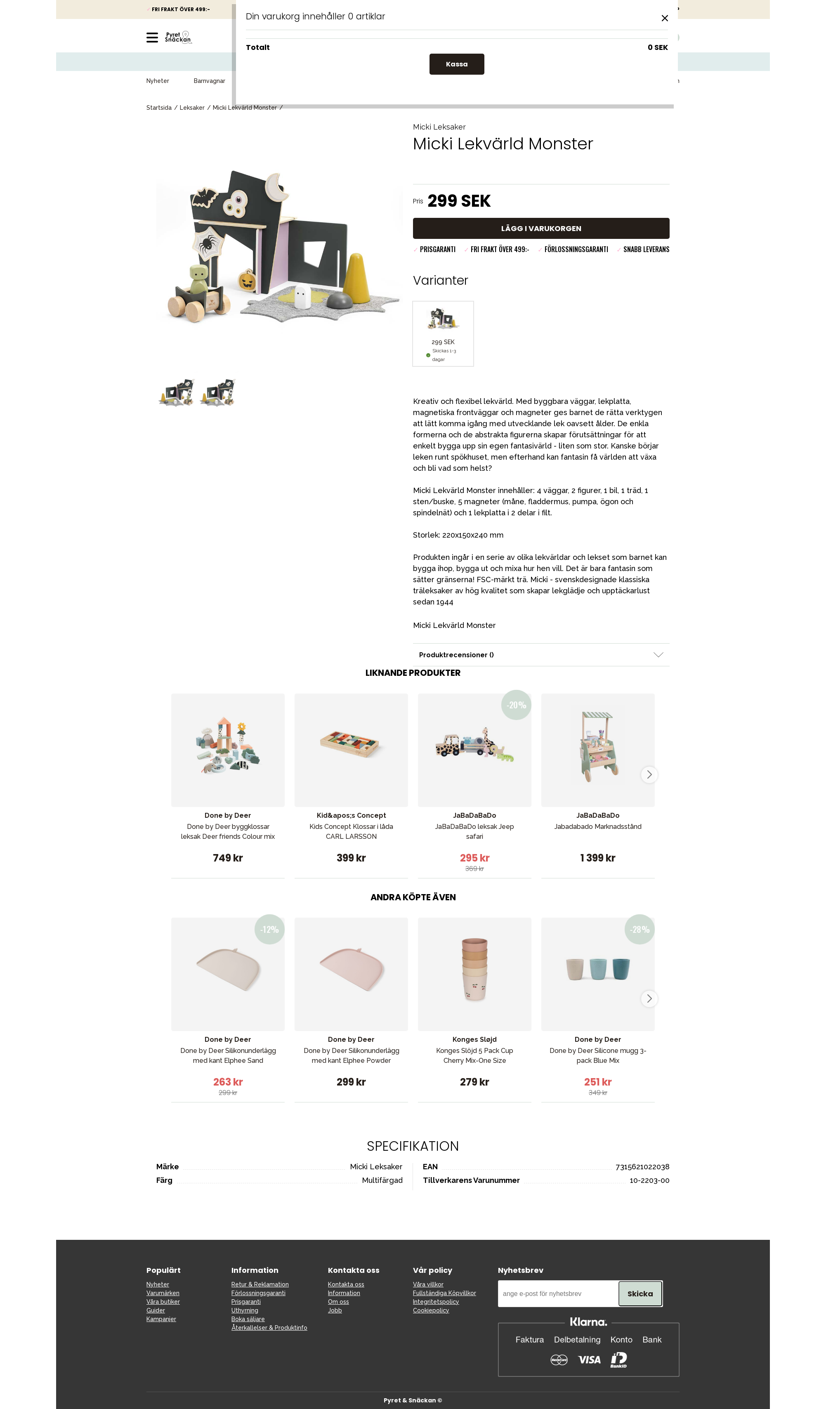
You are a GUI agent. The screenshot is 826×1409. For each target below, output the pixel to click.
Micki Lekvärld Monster (245, 107)
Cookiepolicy (431, 1310)
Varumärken (663, 81)
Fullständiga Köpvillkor (444, 1293)
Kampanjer (487, 81)
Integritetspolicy (436, 1301)
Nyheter (157, 81)
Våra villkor (428, 1284)
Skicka (640, 1294)
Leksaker (435, 81)
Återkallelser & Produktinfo (269, 1327)
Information (344, 1293)
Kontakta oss (346, 1284)
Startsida (159, 107)
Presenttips (542, 81)
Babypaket (324, 81)
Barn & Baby (381, 81)
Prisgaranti (246, 1301)
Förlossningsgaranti (258, 1293)
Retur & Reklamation (260, 1284)
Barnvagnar (209, 81)
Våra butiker (163, 1301)
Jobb (335, 1310)
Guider (155, 1310)
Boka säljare (248, 1319)
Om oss (338, 1301)
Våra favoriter (602, 81)
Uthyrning (244, 1310)
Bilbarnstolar (267, 81)
